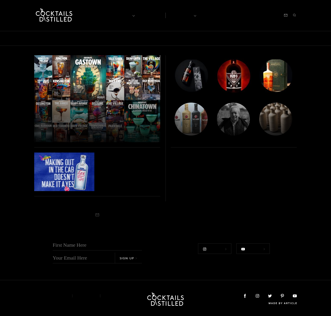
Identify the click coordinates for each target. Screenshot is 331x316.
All (32, 38)
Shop (244, 15)
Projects (237, 38)
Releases (257, 38)
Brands (77, 38)
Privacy (86, 295)
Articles (150, 15)
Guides (156, 38)
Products (216, 38)
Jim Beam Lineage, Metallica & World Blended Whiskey (221, 130)
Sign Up (128, 258)
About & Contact (50, 295)
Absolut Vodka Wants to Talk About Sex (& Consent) (129, 174)
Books (59, 38)
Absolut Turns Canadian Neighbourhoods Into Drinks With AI (84, 126)
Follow (215, 249)
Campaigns (98, 38)
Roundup (278, 38)
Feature (137, 38)
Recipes (181, 14)
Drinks (119, 38)
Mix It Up (176, 38)
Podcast (259, 15)
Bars (44, 38)
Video (297, 38)
